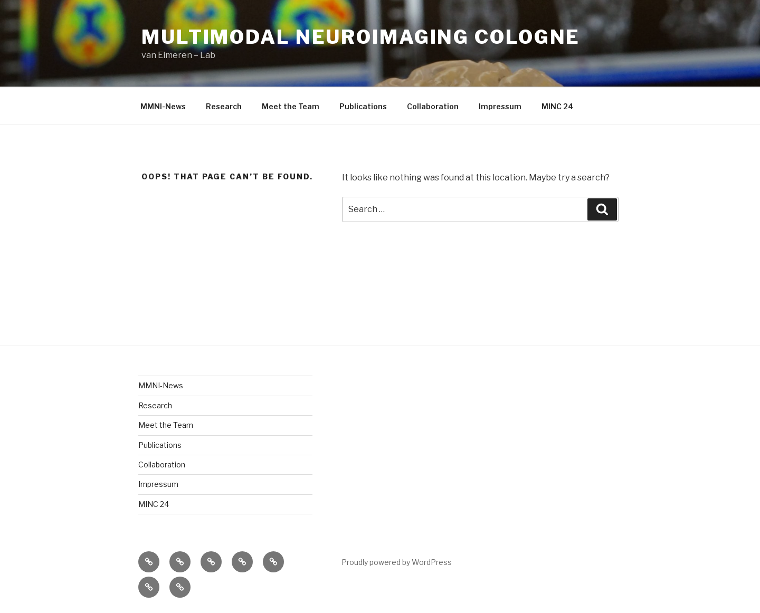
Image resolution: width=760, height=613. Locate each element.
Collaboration (433, 106)
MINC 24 (557, 106)
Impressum (500, 106)
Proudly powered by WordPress (396, 562)
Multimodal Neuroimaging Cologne (360, 37)
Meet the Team (290, 106)
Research (224, 106)
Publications (363, 106)
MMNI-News (163, 106)
